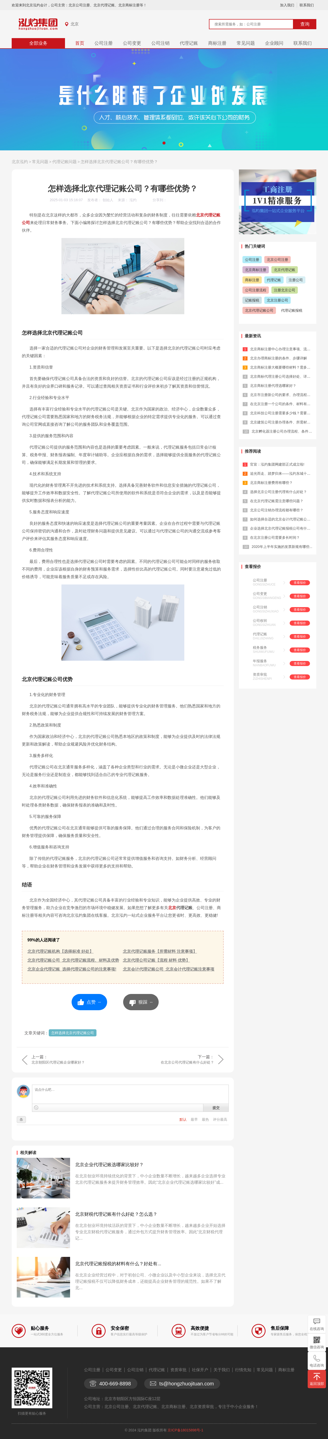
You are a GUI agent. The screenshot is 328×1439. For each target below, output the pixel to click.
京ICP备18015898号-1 (185, 1430)
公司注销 (160, 43)
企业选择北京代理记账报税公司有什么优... (283, 528)
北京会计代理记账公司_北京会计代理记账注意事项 (169, 969)
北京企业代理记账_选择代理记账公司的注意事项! (71, 969)
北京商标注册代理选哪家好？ (273, 386)
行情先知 (243, 1370)
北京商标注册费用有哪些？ (271, 483)
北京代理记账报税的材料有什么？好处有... (118, 1263)
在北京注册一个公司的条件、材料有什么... (283, 404)
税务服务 (260, 647)
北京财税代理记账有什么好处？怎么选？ (116, 1214)
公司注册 (103, 43)
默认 (183, 1119)
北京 (75, 24)
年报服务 (260, 661)
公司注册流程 (255, 290)
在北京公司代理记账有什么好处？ (187, 1062)
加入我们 (287, 5)
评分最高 (220, 1119)
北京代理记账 (284, 270)
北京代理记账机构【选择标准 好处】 (60, 951)
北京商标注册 (255, 270)
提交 (216, 1108)
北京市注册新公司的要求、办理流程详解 (282, 395)
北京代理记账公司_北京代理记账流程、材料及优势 (73, 960)
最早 (195, 1119)
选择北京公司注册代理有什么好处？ (278, 492)
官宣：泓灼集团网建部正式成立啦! (277, 464)
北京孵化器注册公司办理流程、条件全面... (285, 431)
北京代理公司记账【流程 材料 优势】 (156, 960)
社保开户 (200, 1370)
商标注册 (217, 43)
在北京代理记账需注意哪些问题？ (276, 501)
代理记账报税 (291, 310)
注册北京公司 (284, 290)
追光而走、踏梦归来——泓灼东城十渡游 (282, 473)
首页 (79, 43)
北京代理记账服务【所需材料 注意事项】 (160, 951)
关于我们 (222, 1370)
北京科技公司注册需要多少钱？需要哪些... (283, 413)
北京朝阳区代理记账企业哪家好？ (58, 1062)
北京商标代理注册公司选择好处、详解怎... (283, 376)
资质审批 (260, 674)
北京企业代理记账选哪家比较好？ (109, 1164)
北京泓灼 (20, 162)
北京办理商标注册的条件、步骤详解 (278, 358)
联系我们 (307, 5)
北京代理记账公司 (259, 310)
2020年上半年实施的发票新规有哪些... (282, 547)
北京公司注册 (277, 260)
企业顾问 (274, 43)
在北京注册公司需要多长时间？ (275, 537)
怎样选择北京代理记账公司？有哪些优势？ (119, 162)
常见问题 (246, 43)
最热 (206, 1119)
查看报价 (300, 582)
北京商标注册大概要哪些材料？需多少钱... (283, 367)
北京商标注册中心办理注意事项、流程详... (283, 349)
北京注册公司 (277, 300)
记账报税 (252, 300)
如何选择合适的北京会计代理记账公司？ (282, 519)
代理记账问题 (64, 162)
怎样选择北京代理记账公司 (72, 1033)
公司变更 (132, 43)
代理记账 (189, 43)
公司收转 (260, 621)
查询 (304, 24)
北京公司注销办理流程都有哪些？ (276, 510)
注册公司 (296, 280)
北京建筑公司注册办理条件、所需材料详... (283, 422)
